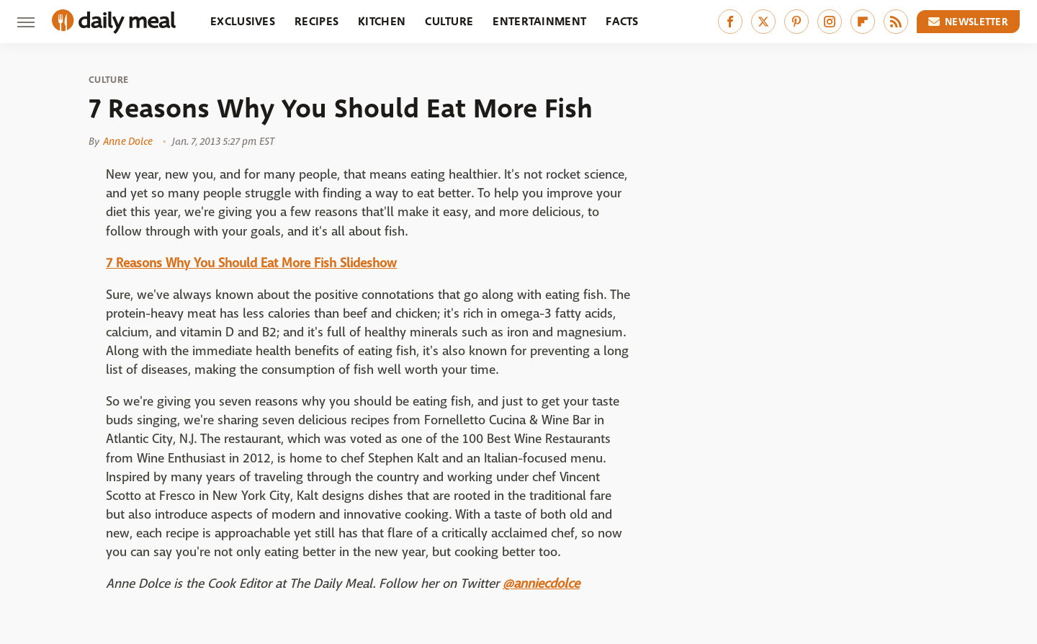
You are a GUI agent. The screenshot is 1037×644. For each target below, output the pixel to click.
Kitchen (381, 21)
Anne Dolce (128, 141)
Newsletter (968, 21)
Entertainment (539, 21)
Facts (622, 21)
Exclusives (242, 21)
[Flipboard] (862, 21)
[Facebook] (730, 21)
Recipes (316, 21)
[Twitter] (763, 21)
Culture (449, 21)
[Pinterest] (796, 21)
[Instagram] (829, 21)
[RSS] (896, 21)
